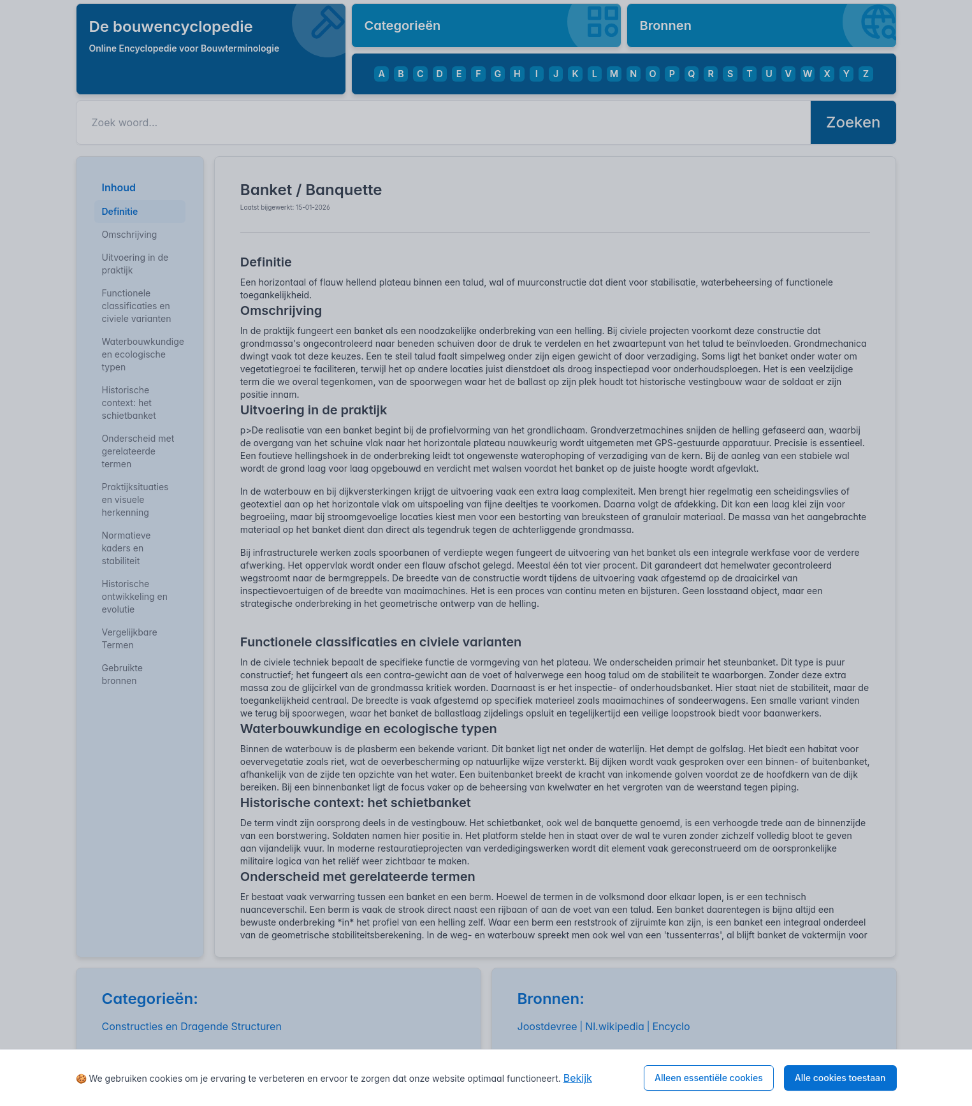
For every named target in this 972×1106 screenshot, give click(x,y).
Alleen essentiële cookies (709, 1077)
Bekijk (577, 1078)
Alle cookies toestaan (840, 1077)
